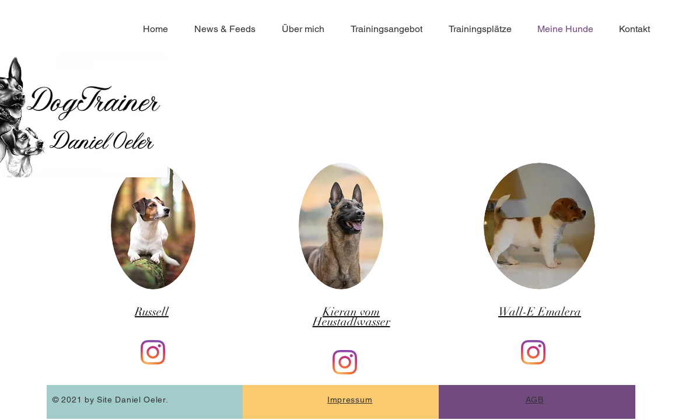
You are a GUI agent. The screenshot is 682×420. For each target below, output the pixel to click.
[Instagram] (153, 352)
